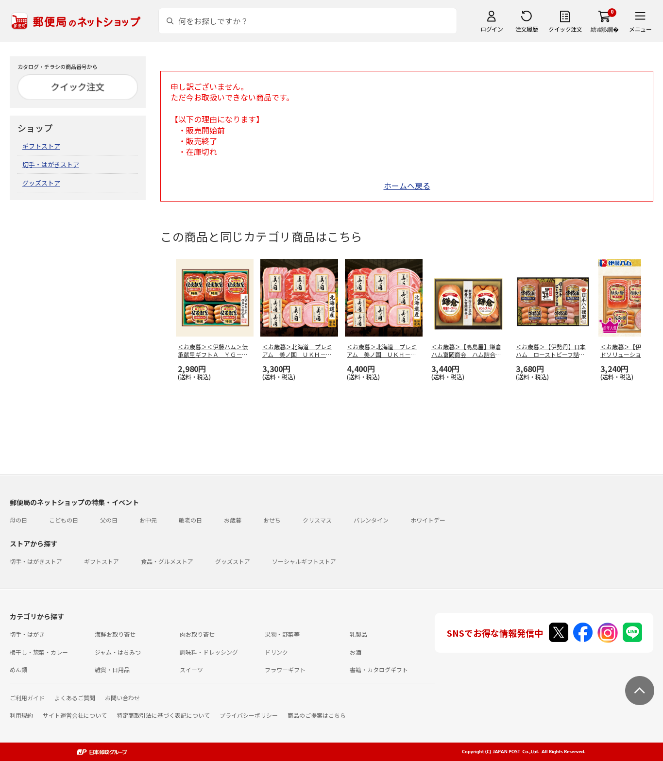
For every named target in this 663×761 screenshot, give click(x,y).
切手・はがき (27, 634)
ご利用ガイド (27, 697)
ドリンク (276, 652)
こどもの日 (63, 520)
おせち (272, 520)
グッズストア (41, 182)
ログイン (491, 29)
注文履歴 (526, 29)
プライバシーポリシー (249, 715)
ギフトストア (41, 146)
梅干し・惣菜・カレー (39, 652)
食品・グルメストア (167, 561)
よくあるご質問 (74, 697)
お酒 (355, 652)
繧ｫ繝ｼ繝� (604, 29)
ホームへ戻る (407, 185)
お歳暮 (232, 520)
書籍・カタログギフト (379, 669)
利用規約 (21, 715)
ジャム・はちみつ (118, 652)
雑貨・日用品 (112, 669)
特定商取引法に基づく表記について (163, 715)
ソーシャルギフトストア (304, 561)
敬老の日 (190, 520)
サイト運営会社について (75, 715)
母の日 (18, 520)
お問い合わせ (122, 697)
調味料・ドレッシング (209, 652)
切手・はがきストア (50, 164)
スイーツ (191, 669)
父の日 (109, 520)
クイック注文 (565, 29)
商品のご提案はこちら (317, 715)
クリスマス (317, 520)
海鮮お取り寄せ (115, 634)
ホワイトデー (427, 520)
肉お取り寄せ (197, 634)
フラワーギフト (285, 669)
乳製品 (358, 634)
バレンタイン (371, 520)
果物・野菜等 (282, 634)
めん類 (18, 669)
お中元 (148, 520)
